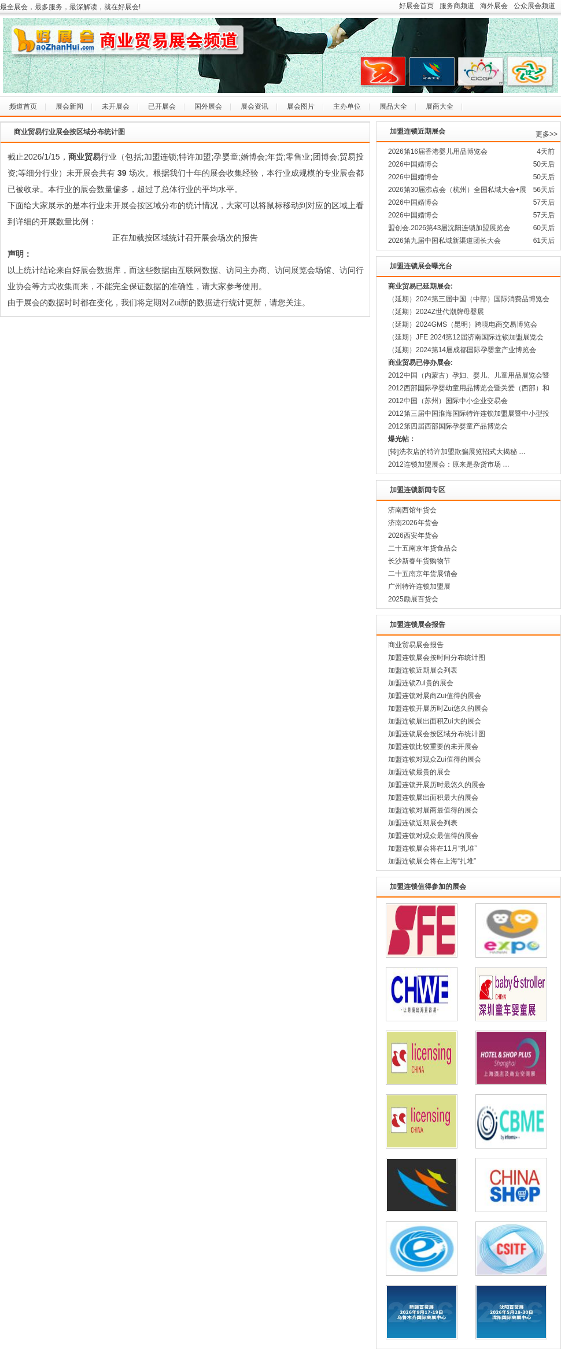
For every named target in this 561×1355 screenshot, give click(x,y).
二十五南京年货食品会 (422, 548)
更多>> (547, 134)
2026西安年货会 (413, 535)
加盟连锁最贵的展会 (419, 772)
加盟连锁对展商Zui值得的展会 (434, 696)
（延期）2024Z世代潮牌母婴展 (436, 312)
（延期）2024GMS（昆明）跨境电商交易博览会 (462, 324)
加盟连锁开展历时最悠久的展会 (436, 785)
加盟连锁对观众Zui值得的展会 (434, 759)
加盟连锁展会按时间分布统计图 (436, 657)
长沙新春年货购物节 (419, 561)
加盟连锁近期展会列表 (422, 670)
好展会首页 (416, 6)
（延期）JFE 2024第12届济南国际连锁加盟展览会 (466, 337)
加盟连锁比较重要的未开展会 (433, 747)
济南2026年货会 (413, 523)
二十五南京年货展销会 (422, 574)
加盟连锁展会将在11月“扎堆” (432, 848)
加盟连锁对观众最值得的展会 (433, 836)
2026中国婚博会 (413, 164)
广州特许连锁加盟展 (419, 586)
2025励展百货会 (413, 599)
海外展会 (494, 6)
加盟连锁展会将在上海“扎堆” (432, 861)
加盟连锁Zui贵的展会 (420, 683)
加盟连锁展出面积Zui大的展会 (434, 721)
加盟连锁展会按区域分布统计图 (436, 734)
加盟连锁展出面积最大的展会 (433, 797)
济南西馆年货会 (412, 510)
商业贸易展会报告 (416, 645)
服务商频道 (457, 6)
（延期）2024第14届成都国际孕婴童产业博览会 (462, 350)
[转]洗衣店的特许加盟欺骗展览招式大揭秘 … (457, 452)
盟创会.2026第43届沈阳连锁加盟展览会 (449, 228)
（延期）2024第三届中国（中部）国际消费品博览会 (468, 299)
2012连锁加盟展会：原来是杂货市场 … (449, 464)
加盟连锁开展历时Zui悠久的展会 (438, 708)
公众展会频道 (534, 6)
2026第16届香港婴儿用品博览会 (438, 151)
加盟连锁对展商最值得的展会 (433, 810)
